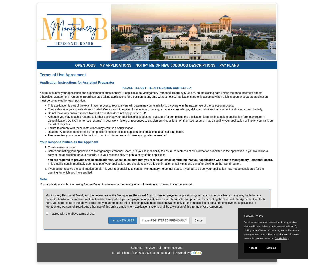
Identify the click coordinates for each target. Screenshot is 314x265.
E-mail (116, 252)
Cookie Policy (253, 216)
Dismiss (271, 248)
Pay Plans (229, 65)
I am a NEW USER (123, 220)
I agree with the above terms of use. (73, 213)
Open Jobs (85, 65)
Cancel (198, 220)
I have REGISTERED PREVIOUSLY (164, 220)
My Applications (115, 65)
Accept (253, 248)
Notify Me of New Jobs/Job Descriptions (175, 65)
